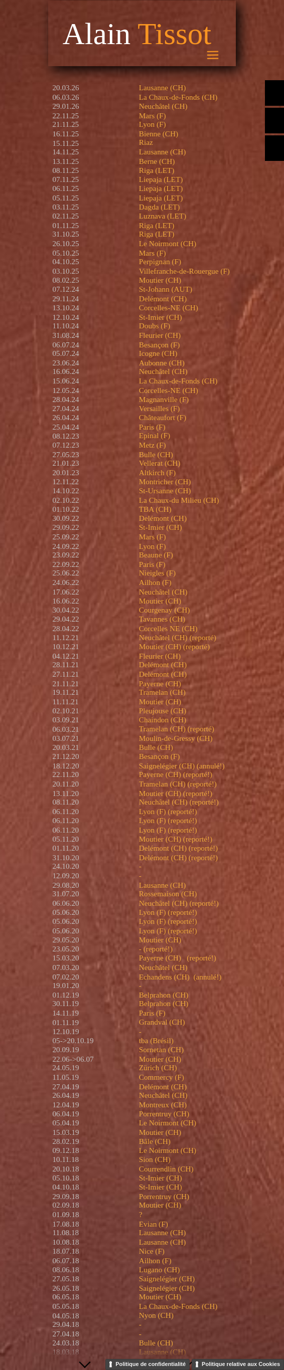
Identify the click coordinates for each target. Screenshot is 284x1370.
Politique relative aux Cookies (241, 1364)
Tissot (174, 34)
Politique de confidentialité (150, 1364)
